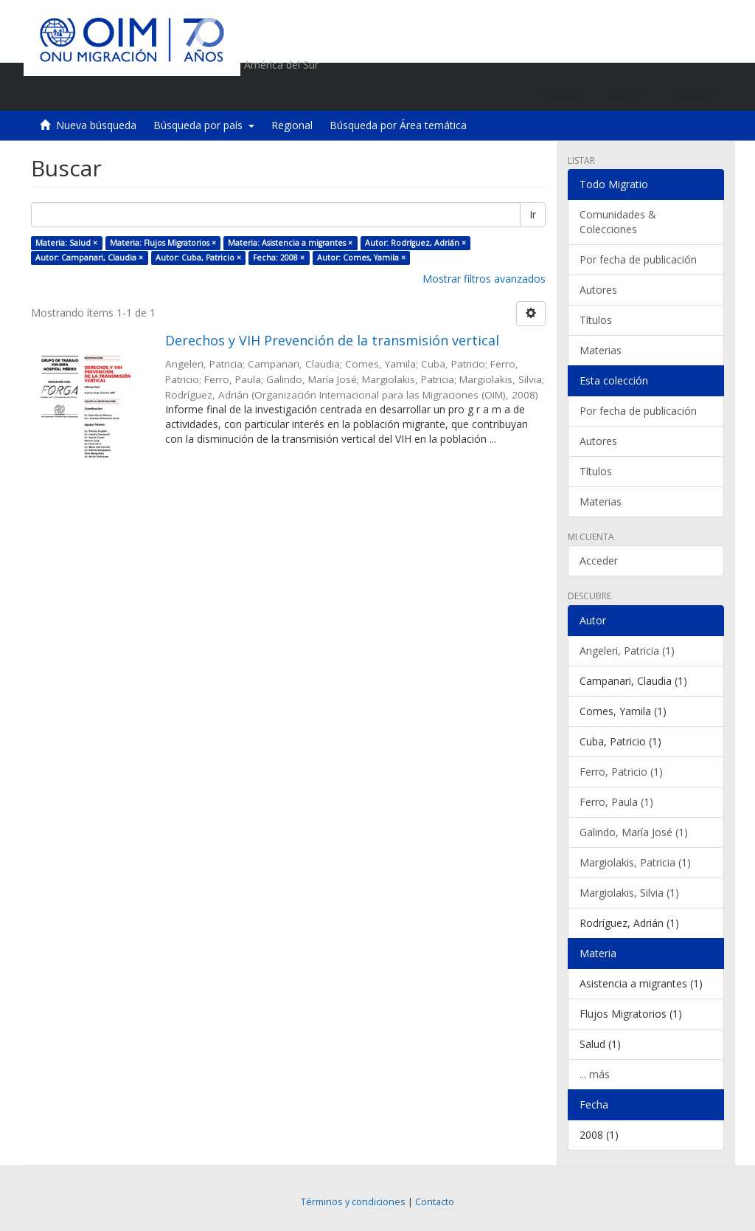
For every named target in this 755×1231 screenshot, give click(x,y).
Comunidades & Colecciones (618, 221)
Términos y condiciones (353, 1202)
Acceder (599, 561)
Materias (601, 350)
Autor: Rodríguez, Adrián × (415, 243)
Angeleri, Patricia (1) (627, 651)
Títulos (596, 320)
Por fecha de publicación (638, 259)
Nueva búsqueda (96, 125)
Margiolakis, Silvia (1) (629, 893)
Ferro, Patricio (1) (621, 772)
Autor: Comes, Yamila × (361, 257)
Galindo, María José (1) (634, 832)
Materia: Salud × (66, 243)
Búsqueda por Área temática (398, 125)
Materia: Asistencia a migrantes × (290, 243)
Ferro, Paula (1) (616, 802)
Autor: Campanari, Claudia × (89, 257)
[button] (629, 92)
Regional (292, 125)
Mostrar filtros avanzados (484, 279)
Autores (598, 290)
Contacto (434, 1202)
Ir (532, 214)
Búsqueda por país (203, 125)
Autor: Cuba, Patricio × (198, 257)
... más (595, 1074)
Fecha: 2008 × (279, 257)
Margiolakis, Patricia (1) (635, 862)
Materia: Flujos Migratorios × (163, 243)
